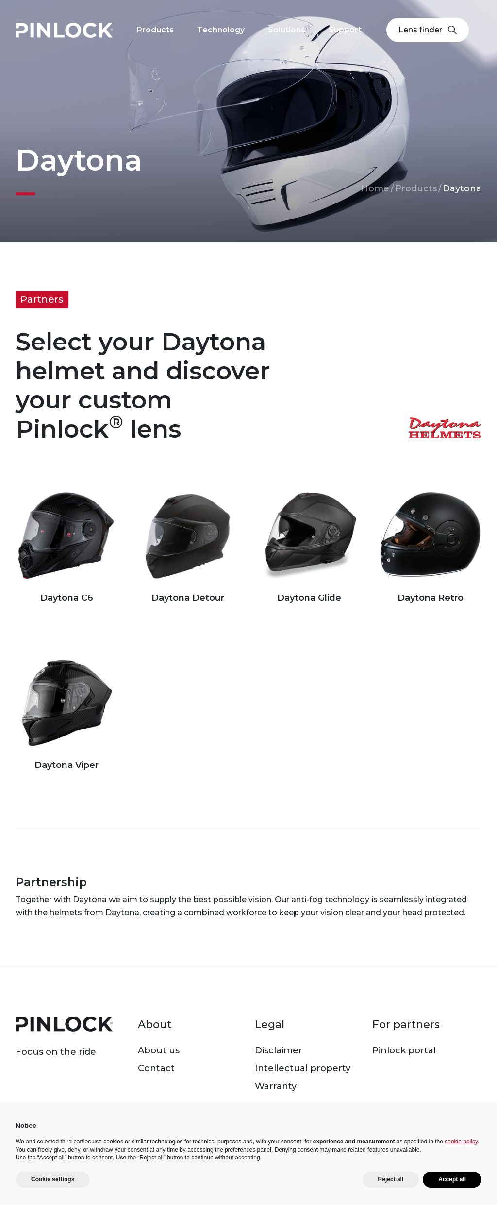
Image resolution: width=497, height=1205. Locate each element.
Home (375, 188)
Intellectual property (302, 1068)
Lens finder (427, 29)
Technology (221, 29)
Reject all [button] (391, 1179)
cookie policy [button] (461, 1141)
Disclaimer (278, 1050)
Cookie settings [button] (52, 1179)
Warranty (276, 1086)
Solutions (286, 29)
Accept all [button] (452, 1179)
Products (416, 188)
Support (345, 29)
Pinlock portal (404, 1050)
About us (159, 1050)
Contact (156, 1068)
